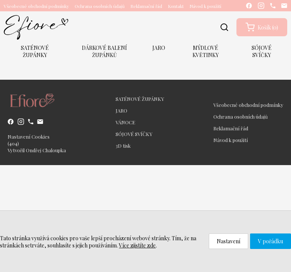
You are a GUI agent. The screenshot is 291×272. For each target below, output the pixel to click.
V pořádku (270, 241)
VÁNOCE (125, 122)
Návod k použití (205, 6)
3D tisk (123, 145)
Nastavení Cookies (29, 136)
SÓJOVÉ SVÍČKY (262, 51)
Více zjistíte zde (137, 245)
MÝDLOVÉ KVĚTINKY (205, 51)
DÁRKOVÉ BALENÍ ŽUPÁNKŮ (104, 51)
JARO (158, 47)
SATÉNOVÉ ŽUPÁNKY (35, 51)
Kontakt (176, 6)
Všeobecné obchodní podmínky (36, 6)
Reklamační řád (146, 6)
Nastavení (228, 241)
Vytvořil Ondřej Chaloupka (37, 150)
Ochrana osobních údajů (100, 6)
